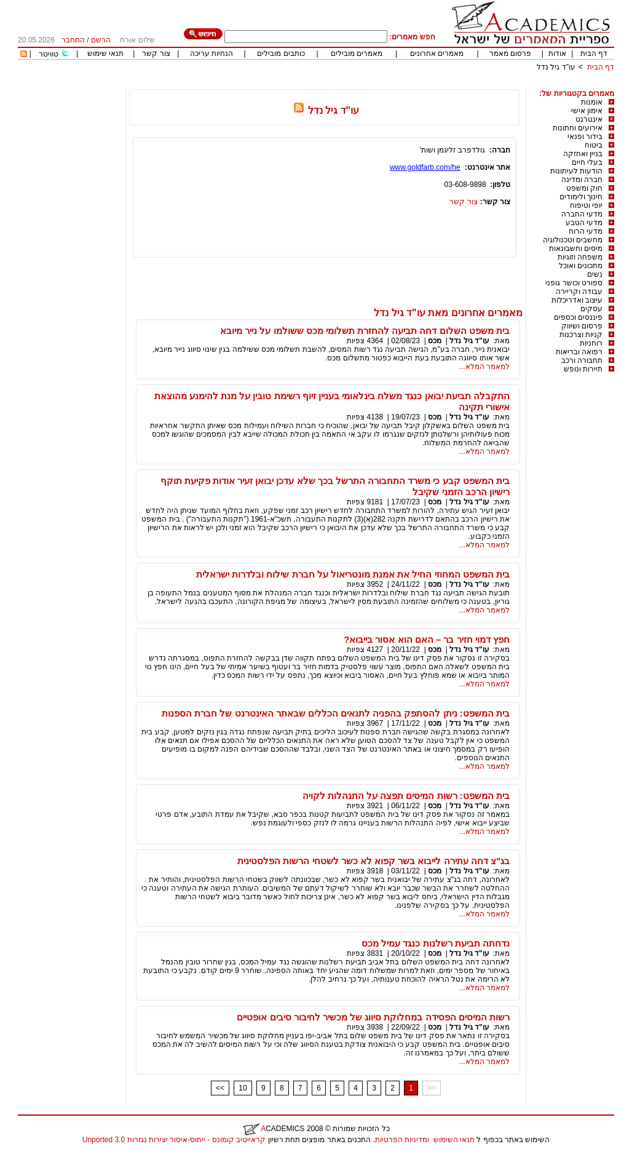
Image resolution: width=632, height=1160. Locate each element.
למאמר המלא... (484, 366)
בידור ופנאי (584, 136)
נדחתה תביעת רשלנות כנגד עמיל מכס (435, 943)
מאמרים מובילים (356, 53)
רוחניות (591, 343)
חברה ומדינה (581, 179)
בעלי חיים (587, 162)
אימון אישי (586, 110)
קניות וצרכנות (580, 334)
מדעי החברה (581, 214)
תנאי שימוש (105, 53)
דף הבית (593, 53)
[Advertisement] (390, 84)
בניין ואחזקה (582, 153)
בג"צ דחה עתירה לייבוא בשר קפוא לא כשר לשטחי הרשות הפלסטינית (373, 861)
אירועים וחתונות (577, 128)
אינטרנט (588, 119)
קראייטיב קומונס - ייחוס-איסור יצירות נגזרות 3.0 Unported (174, 1139)
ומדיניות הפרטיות (402, 1139)
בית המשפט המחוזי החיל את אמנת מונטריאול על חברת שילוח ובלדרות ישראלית (353, 574)
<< (220, 1088)
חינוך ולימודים (580, 197)
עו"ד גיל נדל (556, 67)
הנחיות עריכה (211, 53)
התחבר (73, 40)
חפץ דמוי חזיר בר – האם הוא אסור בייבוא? (427, 639)
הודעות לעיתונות (576, 171)
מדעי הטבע (584, 222)
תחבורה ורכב (581, 360)
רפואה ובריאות (579, 352)
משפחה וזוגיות (580, 257)
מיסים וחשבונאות (575, 248)
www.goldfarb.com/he (425, 167)
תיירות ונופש (583, 369)
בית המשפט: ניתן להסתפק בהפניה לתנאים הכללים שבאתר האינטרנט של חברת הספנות (336, 713)
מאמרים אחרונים (437, 53)
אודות (557, 53)
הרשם (101, 40)
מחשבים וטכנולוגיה (572, 240)
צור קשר (156, 53)
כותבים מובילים (280, 53)
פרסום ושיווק (581, 326)
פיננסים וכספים (578, 317)
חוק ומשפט (584, 188)
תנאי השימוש (454, 1139)
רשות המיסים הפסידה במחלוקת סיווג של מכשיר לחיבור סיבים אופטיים (373, 1017)
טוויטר (48, 54)
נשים (594, 274)
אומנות (591, 102)
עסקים (591, 308)
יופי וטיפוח (586, 205)
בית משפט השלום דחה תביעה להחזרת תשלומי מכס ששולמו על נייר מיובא (365, 330)
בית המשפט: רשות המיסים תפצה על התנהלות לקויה (406, 795)
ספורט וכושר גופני (573, 283)
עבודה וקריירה (579, 291)
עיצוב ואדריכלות (576, 300)
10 (243, 1088)
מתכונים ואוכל (580, 265)
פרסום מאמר (510, 53)
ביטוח (593, 145)
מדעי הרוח (585, 231)
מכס (434, 340)
